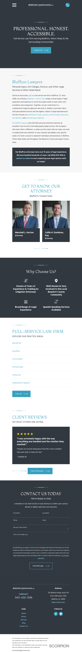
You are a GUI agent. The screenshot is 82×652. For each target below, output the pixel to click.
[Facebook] (56, 614)
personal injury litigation (35, 118)
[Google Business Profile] (61, 614)
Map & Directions (58, 602)
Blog (23, 623)
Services (24, 619)
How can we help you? (20, 535)
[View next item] (45, 248)
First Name (16, 513)
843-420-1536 (23, 597)
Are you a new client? (20, 527)
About (23, 616)
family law (64, 114)
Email (44, 520)
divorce (45, 114)
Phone (15, 520)
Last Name (45, 513)
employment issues (34, 114)
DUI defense (17, 118)
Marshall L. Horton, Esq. (36, 98)
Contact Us (23, 626)
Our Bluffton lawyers (20, 123)
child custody (54, 114)
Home (23, 613)
